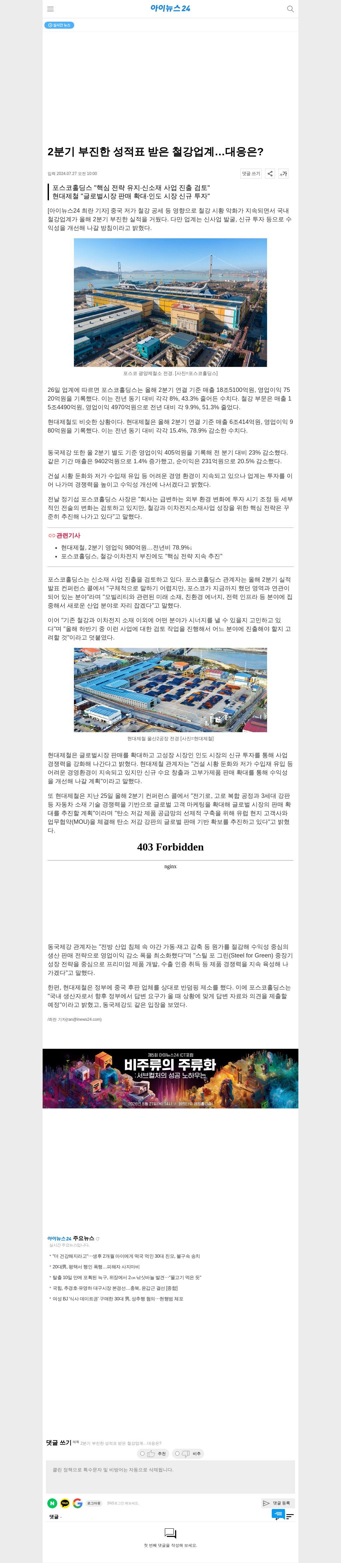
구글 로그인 (78, 1503)
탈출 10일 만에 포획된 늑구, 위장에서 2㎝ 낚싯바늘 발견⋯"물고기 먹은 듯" (127, 1277)
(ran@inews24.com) (84, 1019)
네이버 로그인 (52, 1503)
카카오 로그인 (65, 1503)
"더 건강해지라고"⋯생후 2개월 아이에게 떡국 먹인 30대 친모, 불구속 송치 (126, 1256)
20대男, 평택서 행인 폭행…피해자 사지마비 (96, 1266)
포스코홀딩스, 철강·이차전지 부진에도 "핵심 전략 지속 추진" (141, 556)
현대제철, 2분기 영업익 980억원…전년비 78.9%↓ (126, 547)
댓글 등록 (281, 1503)
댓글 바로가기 (278, 1514)
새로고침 (97, 1238)
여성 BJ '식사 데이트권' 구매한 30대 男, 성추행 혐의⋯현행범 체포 (118, 1298)
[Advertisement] (170, 1171)
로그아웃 (94, 1503)
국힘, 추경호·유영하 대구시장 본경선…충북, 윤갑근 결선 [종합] (115, 1288)
